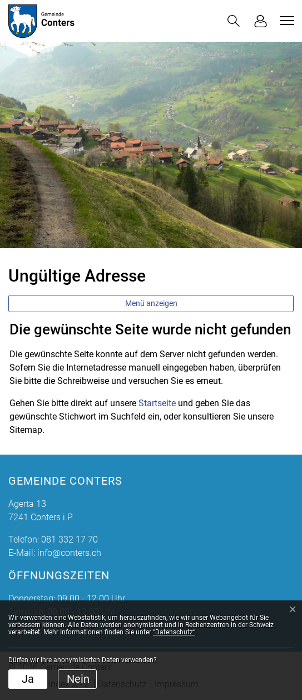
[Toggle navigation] (285, 20)
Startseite (157, 403)
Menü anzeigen (151, 303)
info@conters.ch (69, 553)
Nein (78, 679)
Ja (28, 679)
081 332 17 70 (69, 539)
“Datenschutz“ (174, 632)
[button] (233, 20)
